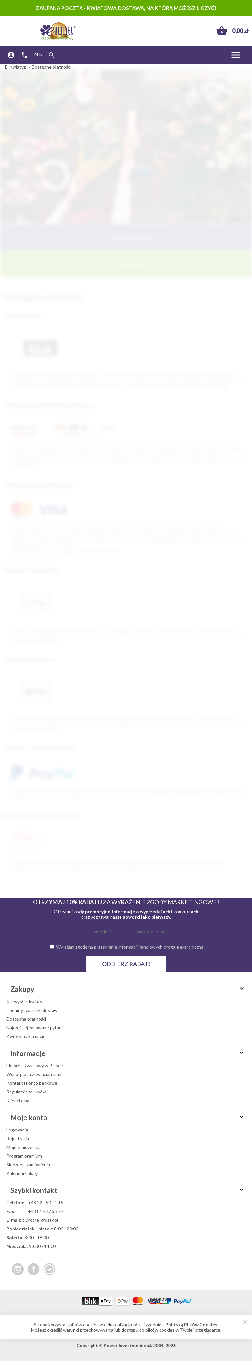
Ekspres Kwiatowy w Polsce (34, 1065)
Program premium (24, 1156)
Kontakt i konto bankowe (31, 1083)
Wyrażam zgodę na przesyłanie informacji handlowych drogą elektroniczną (129, 947)
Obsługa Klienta (181, 237)
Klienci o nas (19, 1100)
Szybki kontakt (128, 1190)
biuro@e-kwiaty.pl (40, 1220)
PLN (38, 54)
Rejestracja (17, 1138)
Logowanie (17, 1129)
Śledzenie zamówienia (28, 1164)
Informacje (184, 264)
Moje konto (128, 1117)
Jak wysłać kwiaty (24, 1001)
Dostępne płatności (26, 1019)
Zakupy (128, 989)
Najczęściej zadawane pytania (35, 1027)
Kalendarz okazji (22, 1173)
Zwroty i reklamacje (25, 1036)
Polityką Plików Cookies (191, 1324)
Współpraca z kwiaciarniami (33, 1074)
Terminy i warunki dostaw (32, 1010)
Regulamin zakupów (26, 1091)
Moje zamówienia (23, 1147)
